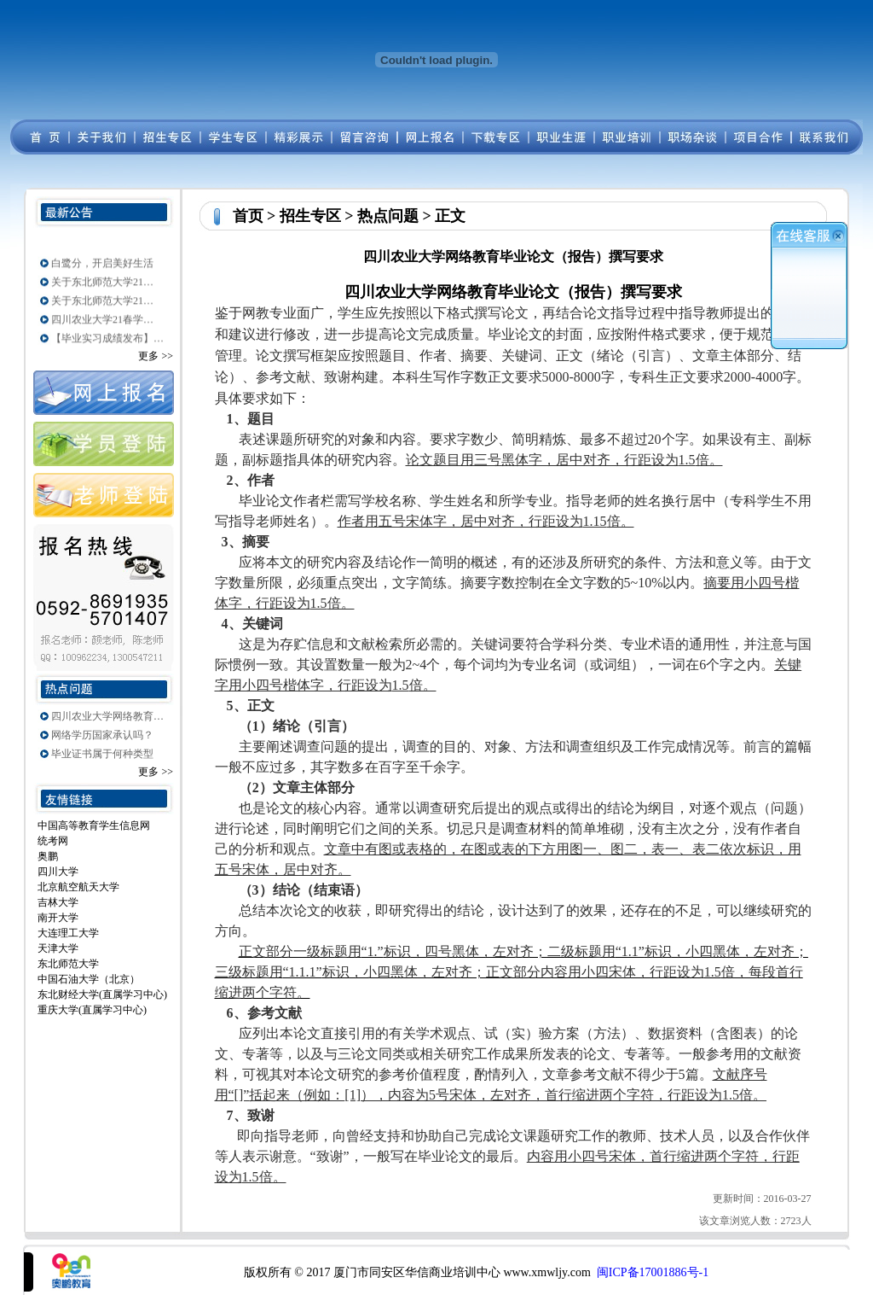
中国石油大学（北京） (89, 979)
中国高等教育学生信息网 (94, 825)
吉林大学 (58, 902)
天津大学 (58, 948)
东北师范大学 (68, 964)
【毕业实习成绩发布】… (107, 341)
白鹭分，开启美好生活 (102, 266)
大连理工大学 (68, 933)
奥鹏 (48, 856)
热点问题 (388, 216)
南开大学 (58, 918)
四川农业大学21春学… (102, 323)
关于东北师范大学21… (102, 285)
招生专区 (310, 216)
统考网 (53, 841)
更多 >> (155, 356)
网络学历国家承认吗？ (102, 735)
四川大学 (58, 872)
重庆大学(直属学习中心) (92, 1010)
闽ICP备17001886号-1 (652, 1272)
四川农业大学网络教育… (107, 716)
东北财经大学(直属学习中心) (102, 994)
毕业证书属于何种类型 (102, 754)
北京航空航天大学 (78, 887)
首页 (248, 216)
